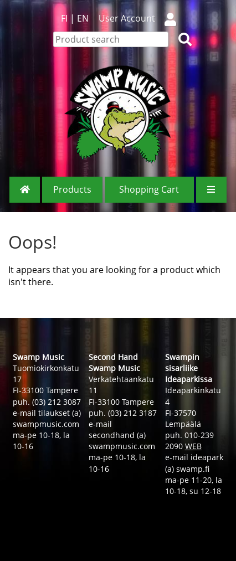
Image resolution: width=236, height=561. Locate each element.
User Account (142, 18)
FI (64, 18)
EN (83, 18)
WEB (193, 446)
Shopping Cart (149, 189)
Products (72, 189)
